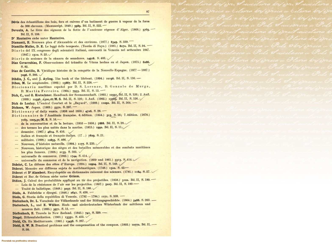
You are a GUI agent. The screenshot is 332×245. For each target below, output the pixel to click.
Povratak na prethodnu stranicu (19, 241)
